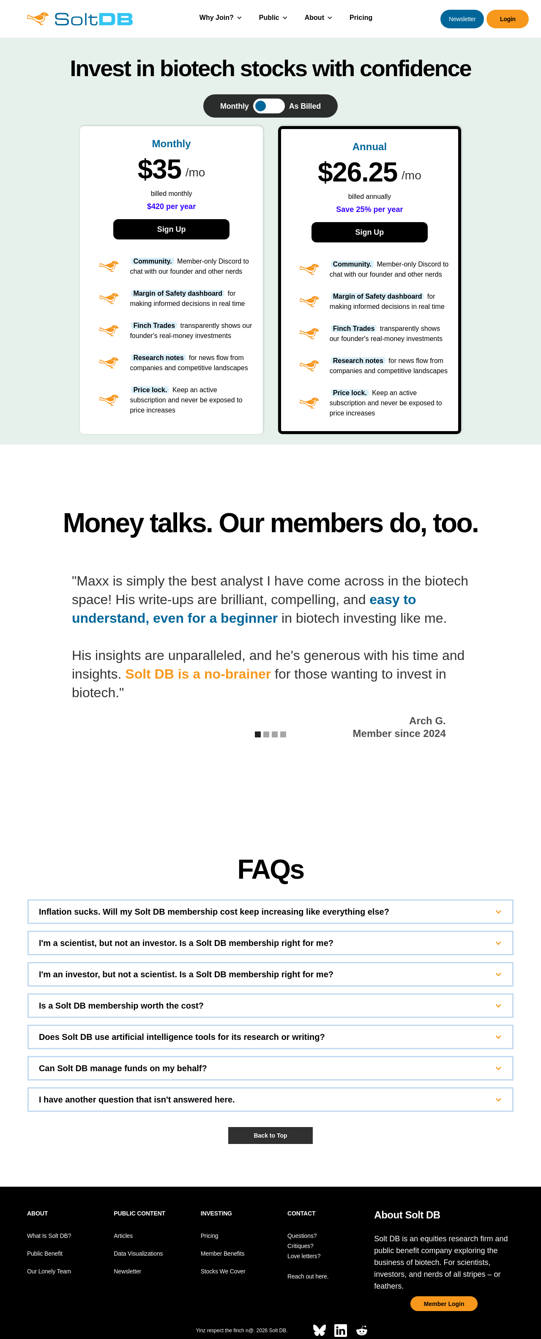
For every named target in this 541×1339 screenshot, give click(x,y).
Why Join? (216, 17)
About (314, 17)
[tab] (270, 106)
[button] (221, 19)
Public (269, 17)
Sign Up (171, 229)
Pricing (361, 17)
